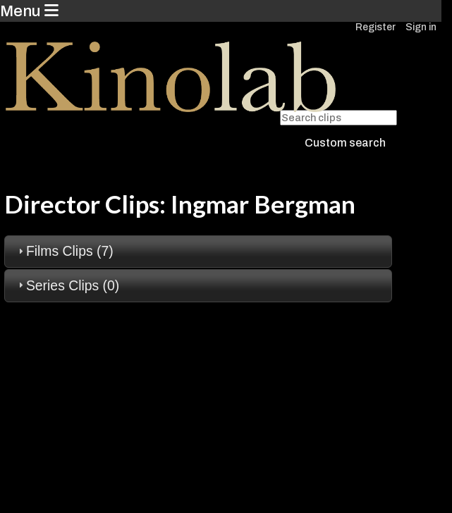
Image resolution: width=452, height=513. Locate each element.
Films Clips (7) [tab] (64, 251)
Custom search (345, 143)
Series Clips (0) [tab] (67, 285)
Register (375, 27)
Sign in (420, 27)
